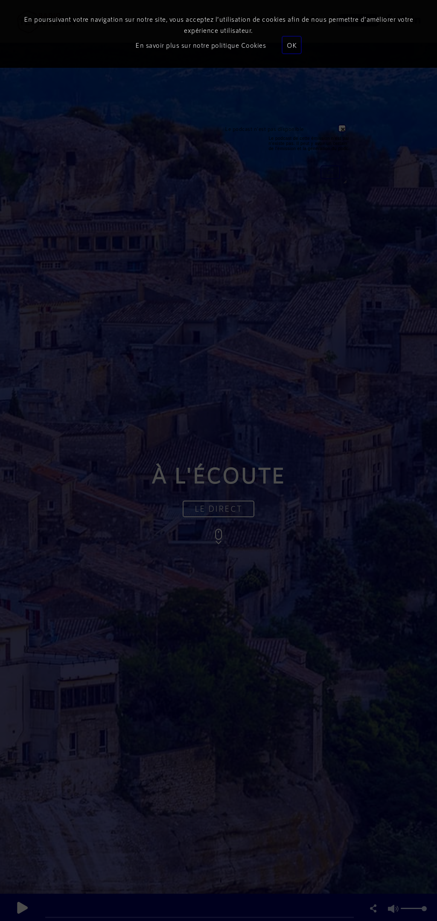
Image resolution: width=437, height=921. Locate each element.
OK (292, 45)
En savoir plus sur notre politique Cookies (200, 45)
